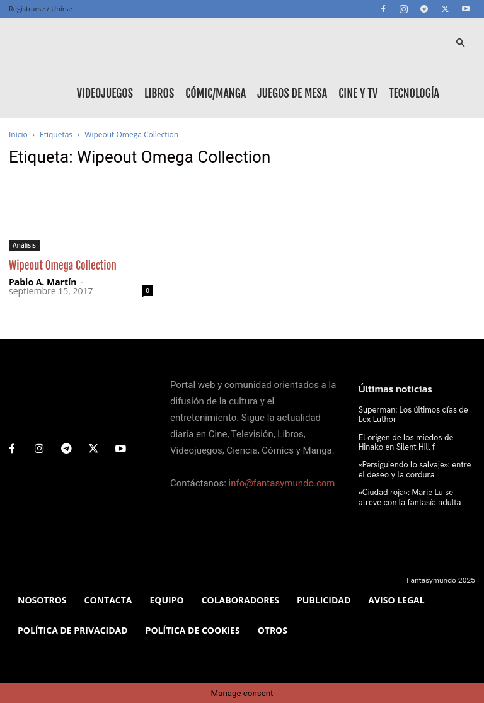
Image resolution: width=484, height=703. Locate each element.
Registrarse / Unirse (40, 8)
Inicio (18, 134)
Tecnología (414, 93)
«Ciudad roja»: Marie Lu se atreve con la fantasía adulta (415, 495)
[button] (460, 43)
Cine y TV (357, 93)
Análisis (24, 245)
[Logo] (65, 43)
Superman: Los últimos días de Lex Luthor (417, 414)
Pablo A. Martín (43, 282)
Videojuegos (105, 93)
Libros (159, 93)
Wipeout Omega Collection (63, 265)
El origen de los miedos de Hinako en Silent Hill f (416, 441)
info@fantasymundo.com (282, 483)
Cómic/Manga (215, 93)
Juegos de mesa (292, 93)
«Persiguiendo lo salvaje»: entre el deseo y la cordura (415, 468)
